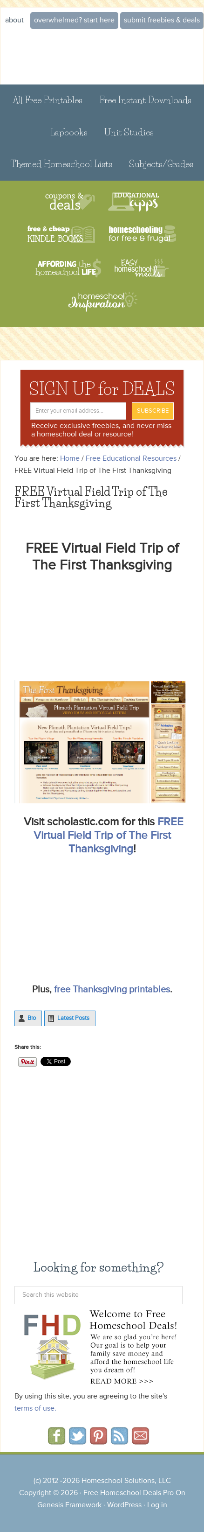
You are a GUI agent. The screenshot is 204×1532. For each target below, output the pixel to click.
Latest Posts (73, 1018)
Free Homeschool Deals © (102, 57)
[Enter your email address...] (78, 411)
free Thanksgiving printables (112, 990)
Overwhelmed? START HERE (74, 20)
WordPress (124, 1505)
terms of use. (35, 1409)
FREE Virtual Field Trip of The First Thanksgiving (109, 835)
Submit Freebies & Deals (162, 20)
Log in (157, 1505)
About (14, 20)
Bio (31, 1018)
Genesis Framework (69, 1505)
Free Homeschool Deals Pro (128, 1493)
